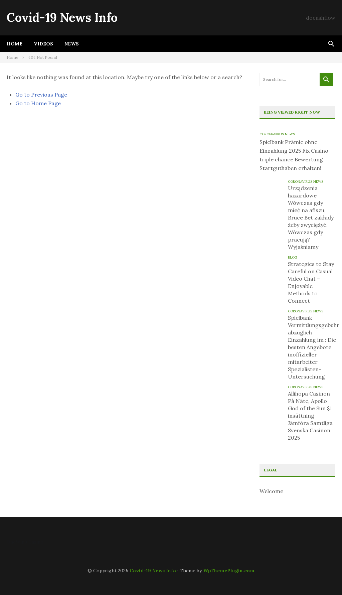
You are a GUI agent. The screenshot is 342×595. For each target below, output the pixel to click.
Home (14, 44)
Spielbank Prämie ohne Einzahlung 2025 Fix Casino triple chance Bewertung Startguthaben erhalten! (294, 155)
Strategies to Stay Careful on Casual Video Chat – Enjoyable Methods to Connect (311, 282)
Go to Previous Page (41, 94)
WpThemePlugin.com (228, 571)
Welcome (271, 491)
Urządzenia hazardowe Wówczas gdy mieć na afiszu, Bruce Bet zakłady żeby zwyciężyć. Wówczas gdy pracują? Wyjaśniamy (311, 217)
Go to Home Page (38, 103)
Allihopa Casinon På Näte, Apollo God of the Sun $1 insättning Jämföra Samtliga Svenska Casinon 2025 (310, 415)
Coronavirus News (277, 134)
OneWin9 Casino (25, 542)
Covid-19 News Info (62, 17)
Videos (43, 44)
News (71, 44)
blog (292, 257)
